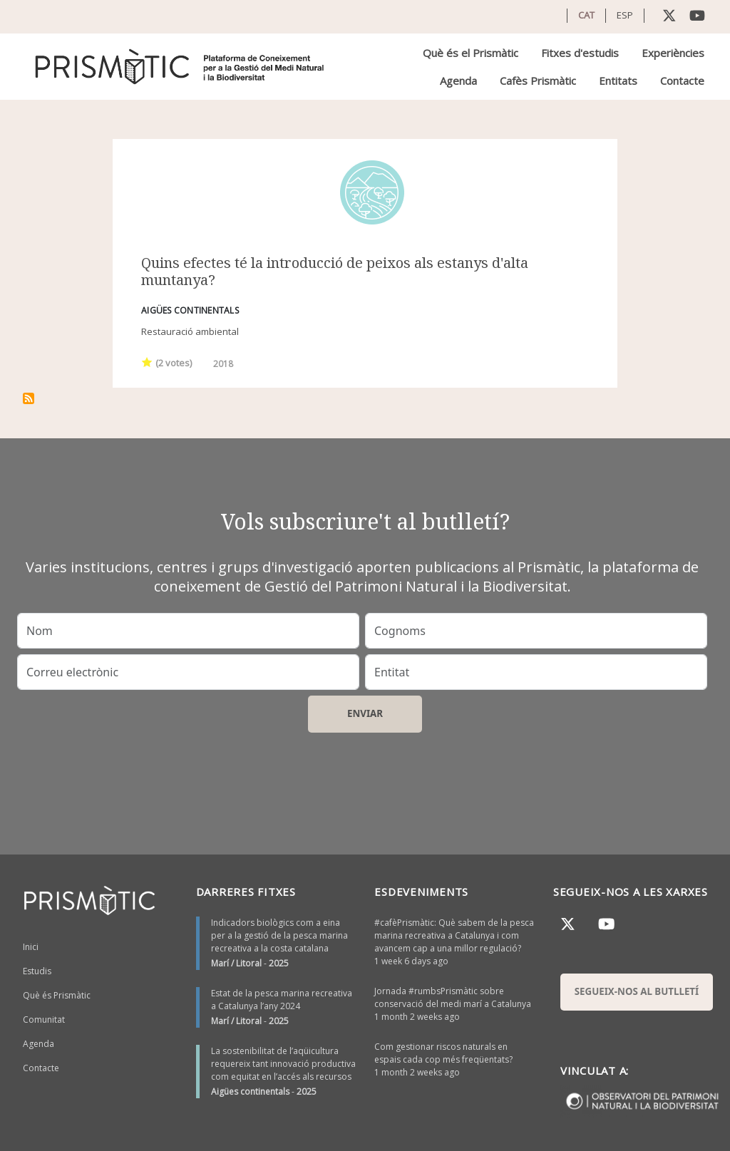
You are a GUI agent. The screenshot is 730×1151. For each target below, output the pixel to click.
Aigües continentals (250, 1091)
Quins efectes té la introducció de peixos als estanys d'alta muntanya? (334, 271)
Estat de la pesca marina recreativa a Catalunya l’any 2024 (281, 999)
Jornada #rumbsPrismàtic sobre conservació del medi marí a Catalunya (452, 997)
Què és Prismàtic (57, 995)
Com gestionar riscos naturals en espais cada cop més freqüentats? (443, 1053)
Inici (30, 947)
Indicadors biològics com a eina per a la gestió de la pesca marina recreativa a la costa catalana (279, 935)
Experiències (673, 53)
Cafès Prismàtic (538, 80)
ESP (625, 15)
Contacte (682, 80)
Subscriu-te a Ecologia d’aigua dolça (28, 398)
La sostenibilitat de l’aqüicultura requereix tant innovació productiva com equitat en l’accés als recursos (283, 1064)
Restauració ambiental (190, 331)
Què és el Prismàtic (470, 53)
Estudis (37, 971)
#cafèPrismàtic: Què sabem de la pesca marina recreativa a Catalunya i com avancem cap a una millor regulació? (454, 935)
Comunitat (44, 1019)
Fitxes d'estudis (580, 53)
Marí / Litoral (236, 963)
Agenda (458, 80)
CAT (586, 15)
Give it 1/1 (147, 361)
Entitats (618, 80)
